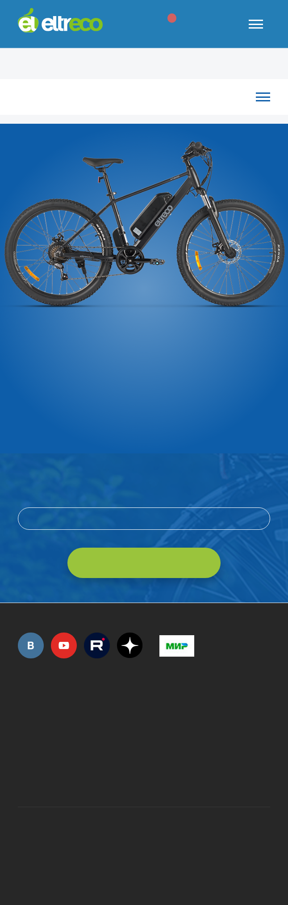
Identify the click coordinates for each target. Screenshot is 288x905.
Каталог (139, 97)
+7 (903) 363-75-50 (164, 775)
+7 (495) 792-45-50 (23, 717)
